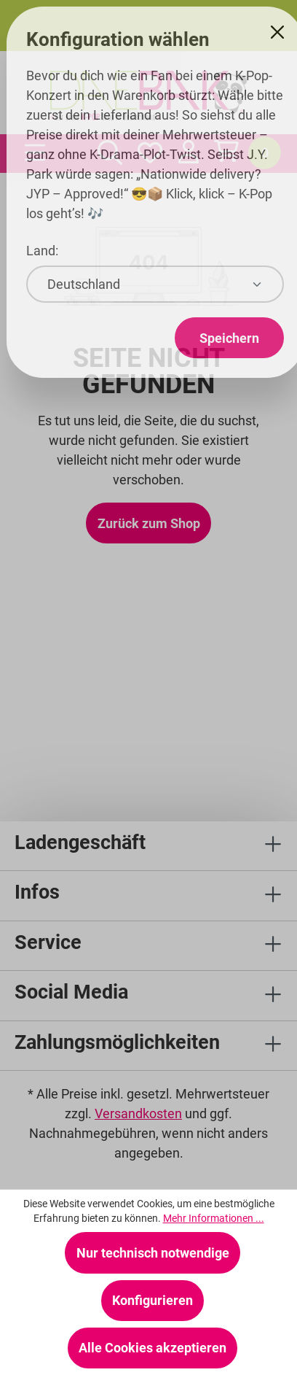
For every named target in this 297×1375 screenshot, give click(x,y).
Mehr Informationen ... (213, 1218)
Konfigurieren (152, 1300)
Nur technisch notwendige (152, 1252)
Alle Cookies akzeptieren (152, 1347)
